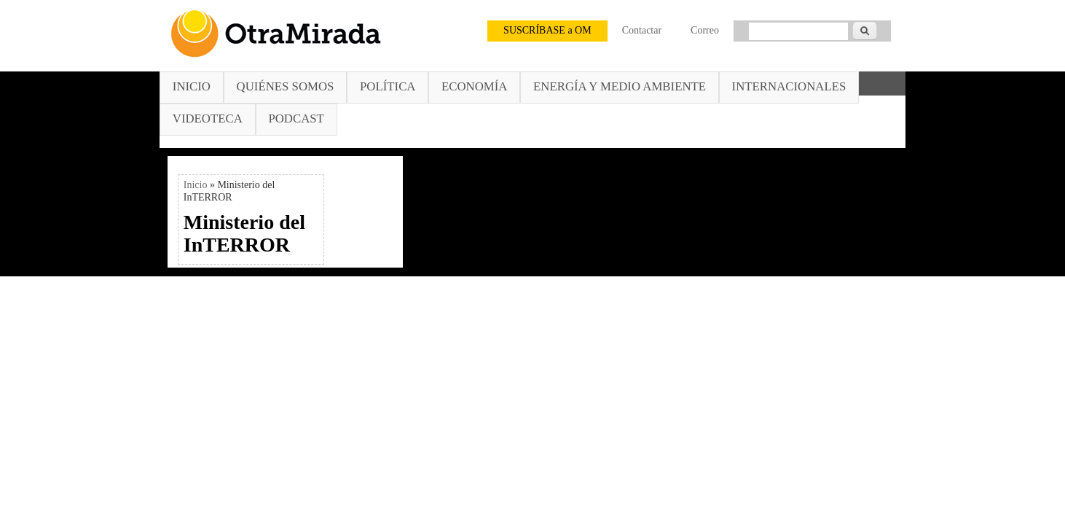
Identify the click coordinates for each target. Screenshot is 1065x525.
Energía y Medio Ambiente (619, 86)
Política (387, 86)
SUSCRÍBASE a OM (547, 30)
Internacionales (789, 86)
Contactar (641, 30)
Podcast (295, 118)
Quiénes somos (285, 86)
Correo (705, 30)
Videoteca (208, 118)
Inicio (192, 86)
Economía (474, 86)
